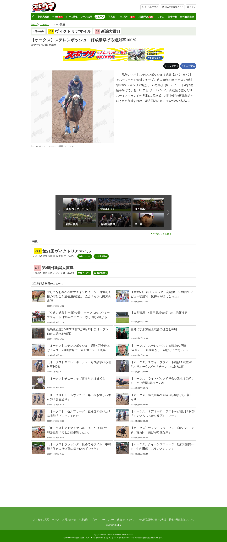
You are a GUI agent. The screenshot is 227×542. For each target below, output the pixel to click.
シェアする (172, 66)
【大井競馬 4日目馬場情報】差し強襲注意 (159, 312)
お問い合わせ (69, 519)
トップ (34, 24)
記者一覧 (172, 16)
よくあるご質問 (41, 519)
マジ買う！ (127, 16)
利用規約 (83, 519)
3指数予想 (146, 16)
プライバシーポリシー (102, 519)
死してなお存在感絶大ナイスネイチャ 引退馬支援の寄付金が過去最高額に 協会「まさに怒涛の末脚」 (79, 296)
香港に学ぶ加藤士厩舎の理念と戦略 (154, 329)
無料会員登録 (187, 16)
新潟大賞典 (43, 16)
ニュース (99, 16)
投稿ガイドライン (126, 519)
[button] (33, 16)
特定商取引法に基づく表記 (152, 519)
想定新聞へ (102, 256)
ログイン (191, 7)
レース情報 (72, 16)
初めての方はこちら (174, 7)
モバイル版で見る (149, 7)
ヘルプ (55, 519)
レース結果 (86, 16)
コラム (160, 16)
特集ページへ (84, 256)
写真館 (111, 16)
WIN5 (57, 16)
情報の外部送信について (181, 519)
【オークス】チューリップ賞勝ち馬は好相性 (76, 378)
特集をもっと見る (162, 233)
